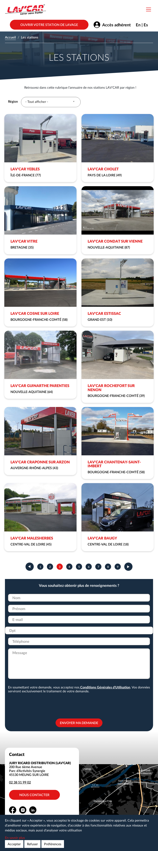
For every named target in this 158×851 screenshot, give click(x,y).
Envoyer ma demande (79, 723)
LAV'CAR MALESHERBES (31, 538)
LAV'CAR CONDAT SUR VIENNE (115, 241)
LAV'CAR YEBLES (25, 169)
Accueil (10, 37)
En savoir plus (15, 837)
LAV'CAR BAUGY (102, 538)
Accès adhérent (116, 25)
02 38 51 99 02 (20, 782)
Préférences (52, 844)
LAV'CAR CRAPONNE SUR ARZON (40, 462)
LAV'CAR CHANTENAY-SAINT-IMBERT (114, 464)
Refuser (32, 844)
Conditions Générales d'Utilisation (104, 687)
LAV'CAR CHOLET (103, 169)
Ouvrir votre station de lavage (49, 24)
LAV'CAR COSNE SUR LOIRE (34, 313)
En (138, 25)
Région (13, 101)
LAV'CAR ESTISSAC (104, 313)
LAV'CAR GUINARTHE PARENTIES (39, 386)
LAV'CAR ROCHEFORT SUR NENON (111, 388)
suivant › (128, 567)
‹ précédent (30, 567)
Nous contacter (35, 795)
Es (146, 25)
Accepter (14, 844)
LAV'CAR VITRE (23, 241)
